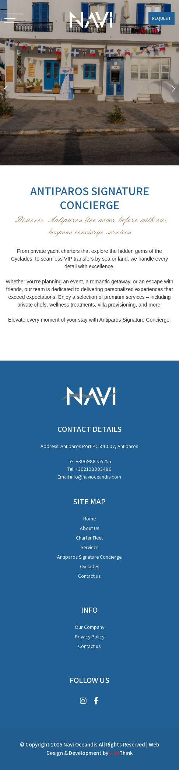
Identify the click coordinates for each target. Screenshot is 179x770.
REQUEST (161, 18)
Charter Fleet (89, 537)
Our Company (89, 627)
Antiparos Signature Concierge (89, 557)
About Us (89, 528)
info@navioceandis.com (95, 476)
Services (89, 547)
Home (89, 518)
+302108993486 (94, 469)
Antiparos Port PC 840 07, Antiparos (99, 446)
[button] (13, 19)
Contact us (89, 576)
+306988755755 (93, 461)
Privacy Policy (89, 636)
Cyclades (89, 566)
